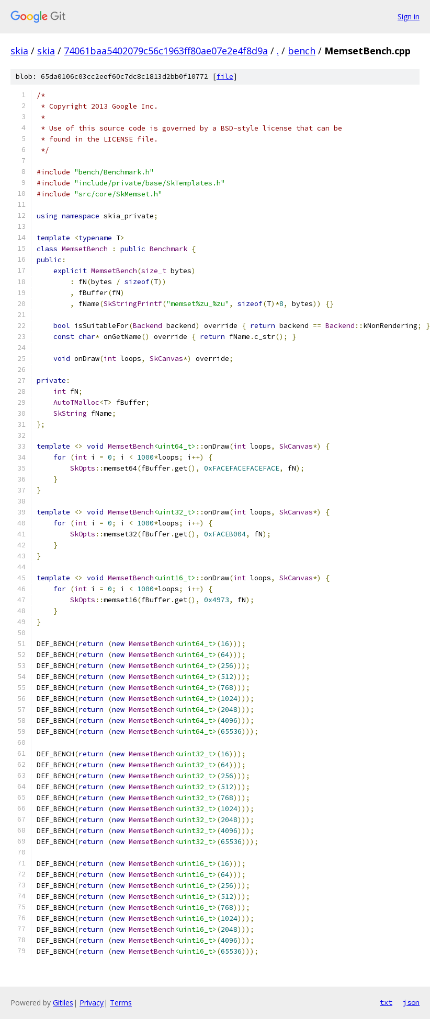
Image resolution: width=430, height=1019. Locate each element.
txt (386, 1002)
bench (301, 50)
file (225, 76)
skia (19, 50)
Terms (121, 1003)
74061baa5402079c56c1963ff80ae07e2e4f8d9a (166, 50)
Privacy (92, 1003)
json (411, 1002)
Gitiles (63, 1003)
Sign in (409, 16)
